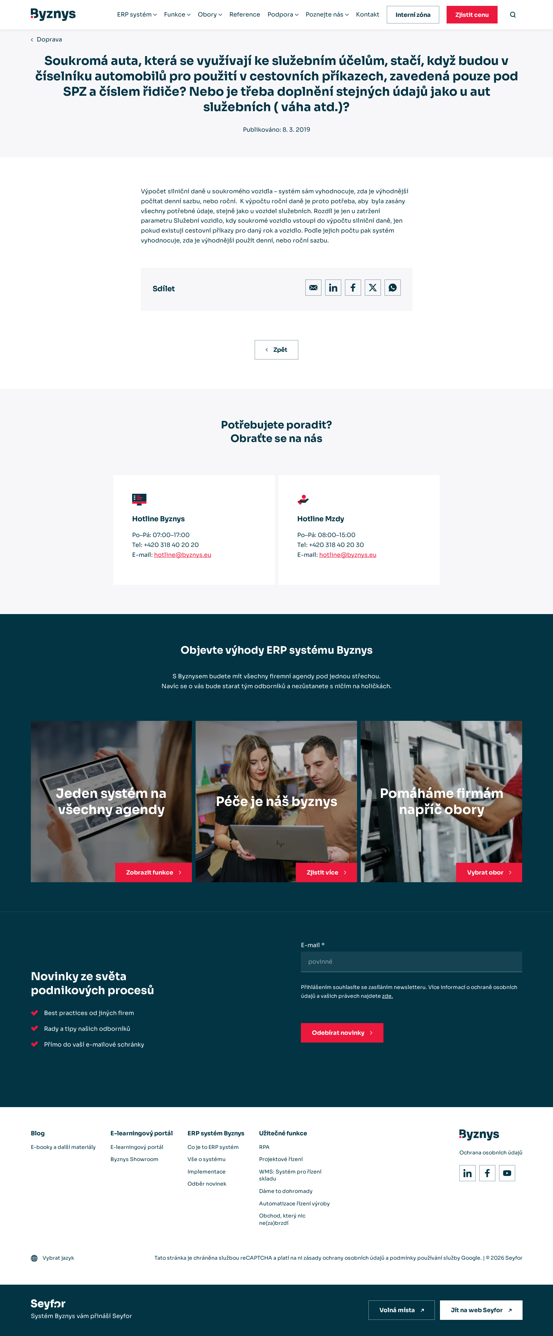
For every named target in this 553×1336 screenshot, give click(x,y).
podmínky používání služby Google (435, 1258)
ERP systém (134, 14)
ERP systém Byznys (216, 1133)
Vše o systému (207, 1159)
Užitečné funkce (283, 1133)
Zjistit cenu (472, 15)
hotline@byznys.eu (182, 555)
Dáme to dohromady (286, 1191)
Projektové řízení (281, 1159)
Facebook (351, 286)
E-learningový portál (141, 1133)
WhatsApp (391, 286)
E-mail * (313, 945)
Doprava (49, 39)
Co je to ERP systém (213, 1147)
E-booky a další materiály (63, 1147)
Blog (38, 1133)
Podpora (280, 14)
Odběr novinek (207, 1183)
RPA (264, 1147)
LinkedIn (331, 286)
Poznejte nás (324, 14)
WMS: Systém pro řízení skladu (290, 1175)
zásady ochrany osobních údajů (344, 1258)
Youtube (505, 1171)
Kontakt (367, 14)
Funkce (174, 14)
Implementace (207, 1171)
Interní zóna (413, 15)
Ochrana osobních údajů (491, 1152)
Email (311, 286)
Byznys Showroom (134, 1159)
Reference (244, 14)
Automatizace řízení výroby (294, 1203)
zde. (387, 996)
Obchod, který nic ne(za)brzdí (282, 1219)
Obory (207, 14)
